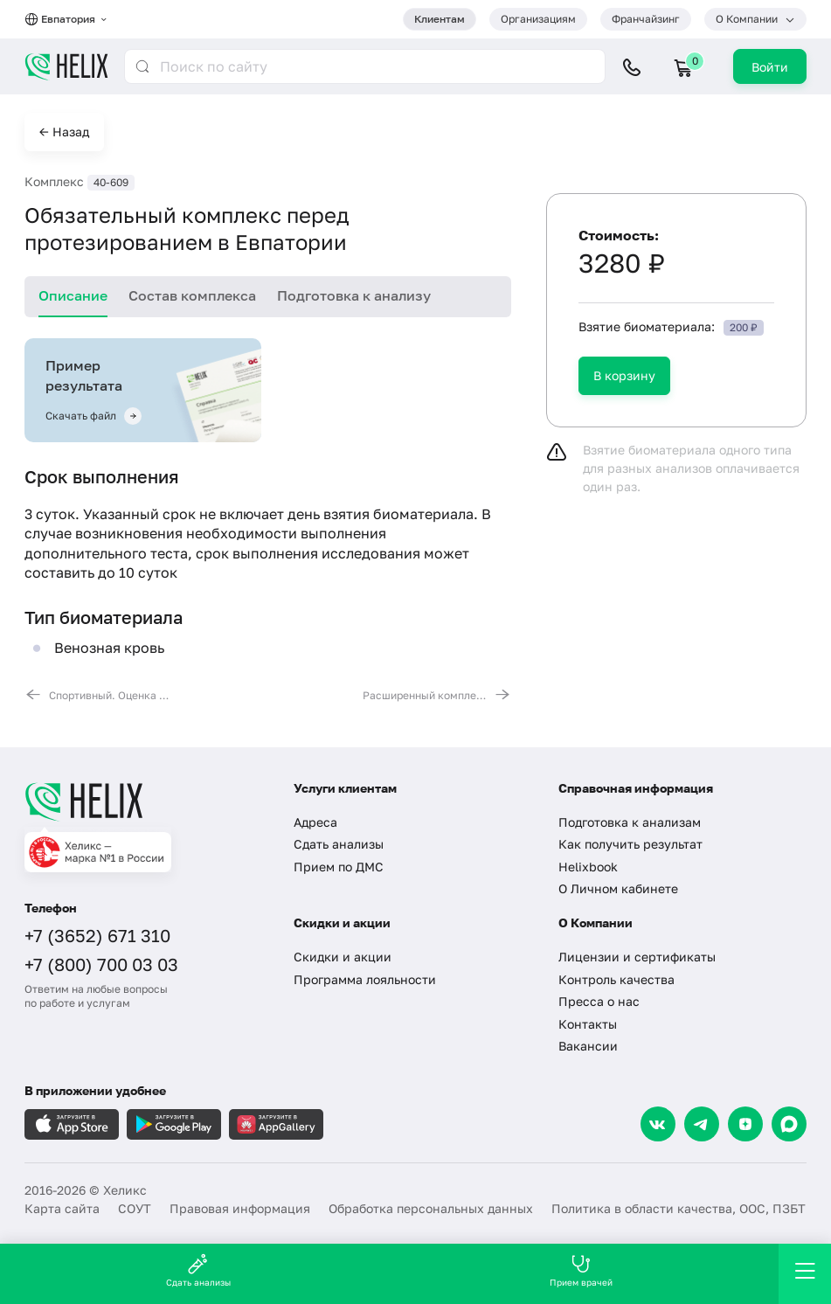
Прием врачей (581, 1270)
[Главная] (145, 801)
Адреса (315, 822)
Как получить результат (630, 843)
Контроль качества (616, 979)
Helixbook (588, 866)
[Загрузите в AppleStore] (71, 1124)
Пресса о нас (599, 1001)
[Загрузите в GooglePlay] (174, 1124)
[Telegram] (701, 1123)
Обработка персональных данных (431, 1208)
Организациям (538, 18)
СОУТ (134, 1208)
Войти (769, 66)
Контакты (587, 1023)
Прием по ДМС (339, 866)
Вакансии (588, 1045)
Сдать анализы (339, 843)
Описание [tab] (72, 295)
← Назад (64, 131)
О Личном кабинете (618, 888)
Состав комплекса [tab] (192, 295)
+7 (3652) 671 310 (97, 935)
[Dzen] (745, 1123)
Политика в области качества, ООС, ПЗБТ (678, 1208)
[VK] (658, 1123)
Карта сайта (62, 1208)
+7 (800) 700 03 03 (101, 964)
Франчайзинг (646, 18)
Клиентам (439, 18)
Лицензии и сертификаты (637, 956)
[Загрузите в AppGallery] (276, 1124)
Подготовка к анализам (629, 822)
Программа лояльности (365, 979)
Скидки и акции (342, 956)
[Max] (789, 1123)
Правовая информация (240, 1208)
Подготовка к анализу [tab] (354, 295)
